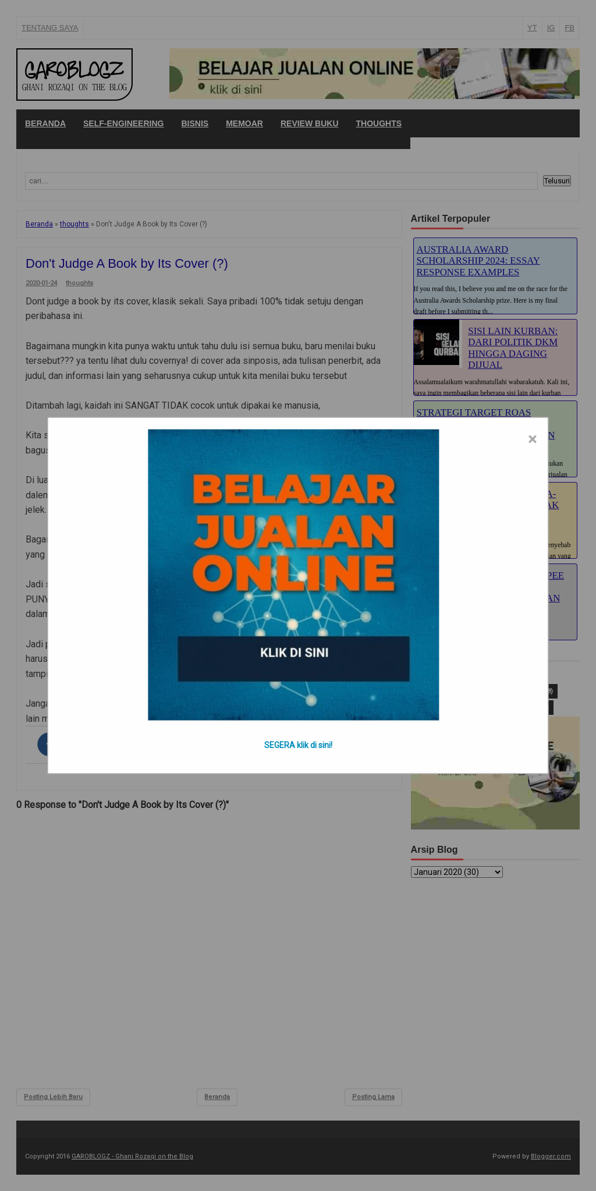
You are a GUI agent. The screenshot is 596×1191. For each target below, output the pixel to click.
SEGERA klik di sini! (298, 745)
